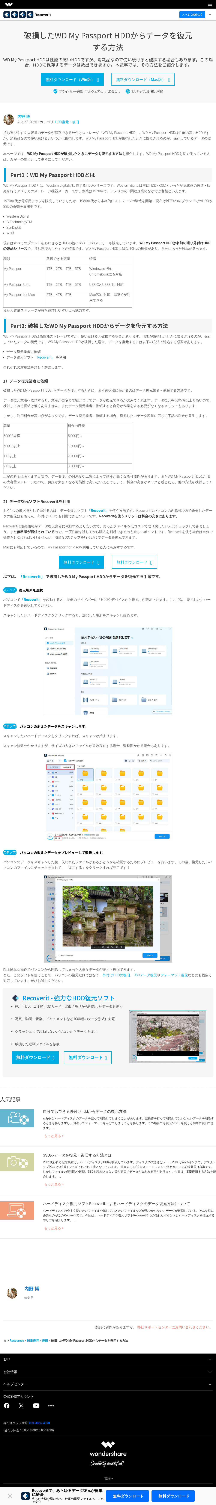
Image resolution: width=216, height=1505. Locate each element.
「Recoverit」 (44, 357)
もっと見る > (54, 1136)
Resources (17, 1340)
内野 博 (23, 116)
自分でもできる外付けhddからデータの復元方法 (84, 1111)
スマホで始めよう (192, 14)
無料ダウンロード (128, 1496)
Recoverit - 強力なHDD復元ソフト (68, 997)
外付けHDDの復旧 (116, 975)
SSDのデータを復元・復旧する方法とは (77, 1155)
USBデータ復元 (145, 975)
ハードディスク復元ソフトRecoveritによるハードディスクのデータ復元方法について (116, 1203)
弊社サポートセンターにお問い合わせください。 (175, 1327)
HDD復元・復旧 (67, 122)
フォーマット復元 (174, 975)
